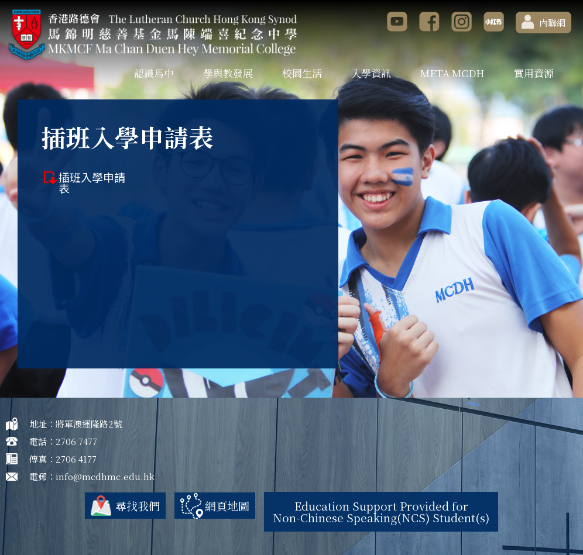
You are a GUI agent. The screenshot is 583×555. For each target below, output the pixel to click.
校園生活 (302, 73)
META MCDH (452, 73)
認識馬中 (154, 73)
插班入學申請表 (92, 182)
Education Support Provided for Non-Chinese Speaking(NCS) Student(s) (381, 511)
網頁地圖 (227, 505)
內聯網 (543, 22)
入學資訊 (371, 73)
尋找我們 (137, 505)
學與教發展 (228, 73)
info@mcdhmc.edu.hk (105, 476)
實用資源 (534, 73)
